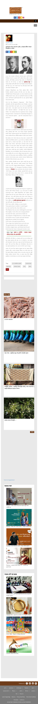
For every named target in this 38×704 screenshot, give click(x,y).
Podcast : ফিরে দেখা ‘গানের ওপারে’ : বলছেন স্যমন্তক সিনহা (18, 526)
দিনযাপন (21, 693)
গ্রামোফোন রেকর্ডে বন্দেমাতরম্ (12, 653)
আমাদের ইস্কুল (8, 266)
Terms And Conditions (31, 696)
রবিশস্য (24, 266)
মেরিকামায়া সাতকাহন (17, 266)
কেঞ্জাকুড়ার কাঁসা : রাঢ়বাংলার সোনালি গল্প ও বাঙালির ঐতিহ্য (18, 615)
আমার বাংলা (6, 691)
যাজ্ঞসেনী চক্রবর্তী (9, 43)
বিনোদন (26, 688)
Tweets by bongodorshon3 (9, 480)
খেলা (21, 691)
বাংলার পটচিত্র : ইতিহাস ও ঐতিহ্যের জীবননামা (15, 634)
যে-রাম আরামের (9, 319)
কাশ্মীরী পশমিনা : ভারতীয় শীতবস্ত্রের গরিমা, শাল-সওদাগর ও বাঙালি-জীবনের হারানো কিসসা (19, 387)
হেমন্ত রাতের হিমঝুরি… (10, 420)
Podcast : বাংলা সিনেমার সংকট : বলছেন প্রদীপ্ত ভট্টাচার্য (17, 546)
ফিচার (7, 269)
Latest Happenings (6, 696)
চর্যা (5, 688)
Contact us (22, 699)
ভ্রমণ (33, 688)
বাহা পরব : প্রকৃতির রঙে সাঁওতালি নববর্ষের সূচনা (16, 353)
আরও (32, 432)
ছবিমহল (30, 266)
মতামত (33, 691)
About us (14, 696)
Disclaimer (16, 699)
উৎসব (26, 691)
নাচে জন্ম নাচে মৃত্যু (28, 263)
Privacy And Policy (21, 696)
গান (16, 694)
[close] (35, 25)
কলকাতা (11, 688)
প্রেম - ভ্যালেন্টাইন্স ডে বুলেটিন (16, 263)
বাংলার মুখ (18, 688)
